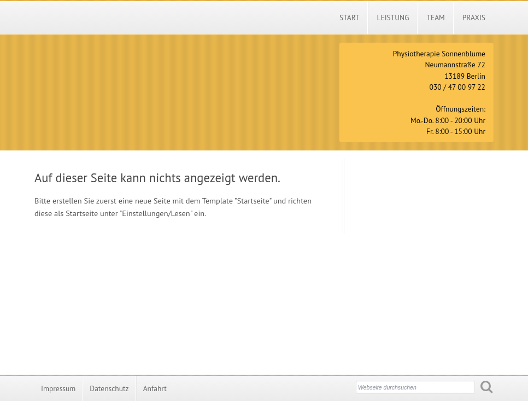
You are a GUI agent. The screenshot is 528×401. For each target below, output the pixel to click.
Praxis (473, 17)
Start (349, 17)
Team (435, 17)
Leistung (393, 17)
